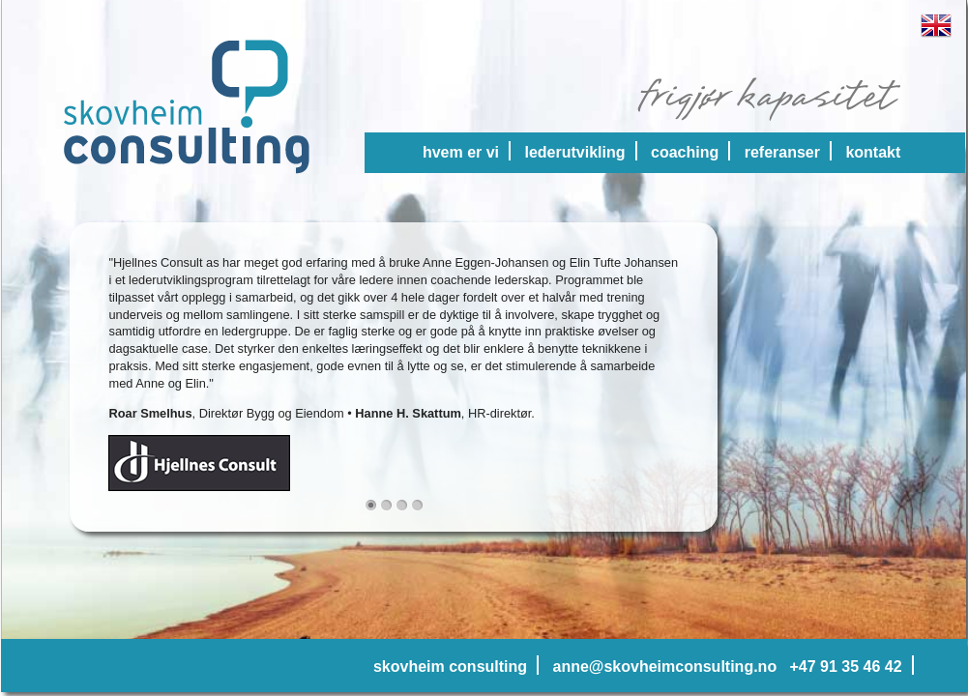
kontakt (872, 152)
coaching (685, 152)
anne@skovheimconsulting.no (665, 666)
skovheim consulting (450, 666)
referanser (782, 152)
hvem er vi (461, 152)
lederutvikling (575, 152)
